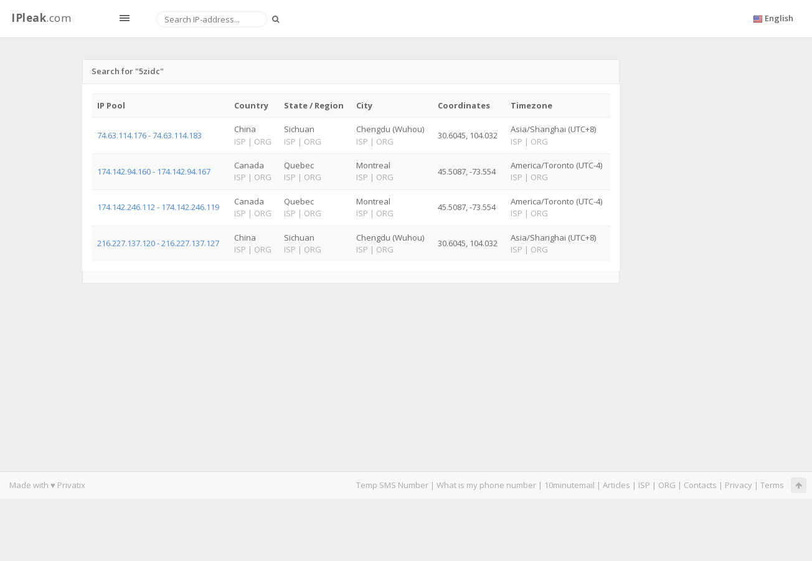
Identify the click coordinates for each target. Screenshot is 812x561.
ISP (644, 485)
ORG (667, 485)
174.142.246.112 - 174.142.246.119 (158, 207)
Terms (772, 485)
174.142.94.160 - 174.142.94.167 (153, 171)
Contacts (700, 485)
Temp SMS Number (392, 485)
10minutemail (569, 485)
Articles (616, 485)
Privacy (738, 485)
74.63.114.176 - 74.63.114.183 (149, 135)
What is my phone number (486, 485)
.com (41, 18)
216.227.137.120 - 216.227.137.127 (158, 243)
